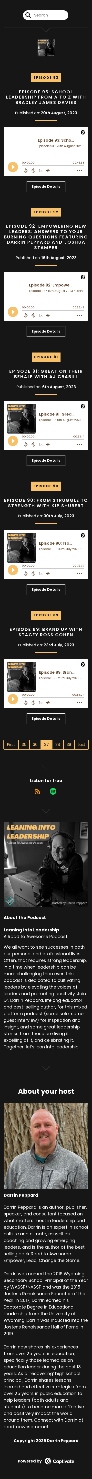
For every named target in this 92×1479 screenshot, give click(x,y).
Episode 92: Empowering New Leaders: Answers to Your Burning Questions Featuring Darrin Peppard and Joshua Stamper (46, 236)
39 (69, 744)
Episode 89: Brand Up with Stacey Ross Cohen (46, 632)
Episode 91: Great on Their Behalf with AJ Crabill (46, 374)
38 (57, 744)
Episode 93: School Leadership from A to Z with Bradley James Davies (46, 97)
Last (81, 744)
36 (35, 744)
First (11, 744)
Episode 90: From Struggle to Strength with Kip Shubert (46, 503)
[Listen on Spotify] (53, 791)
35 (24, 744)
